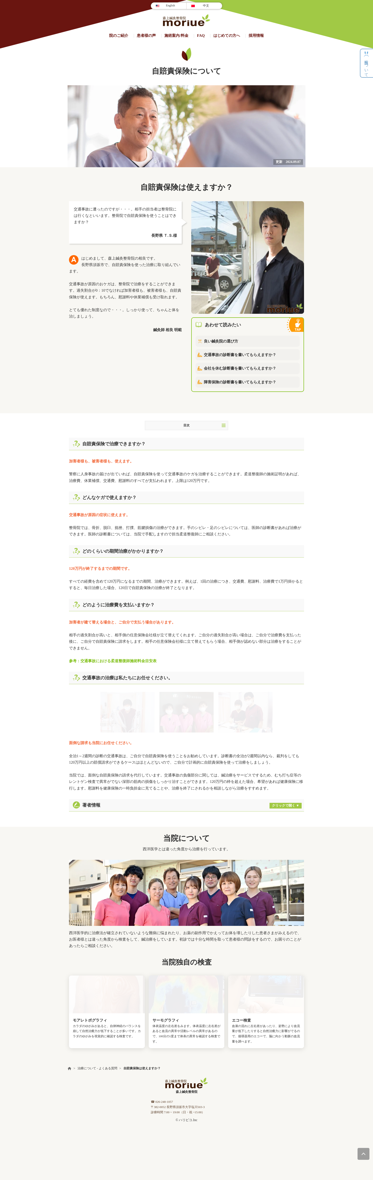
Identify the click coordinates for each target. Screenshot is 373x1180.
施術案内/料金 (176, 35)
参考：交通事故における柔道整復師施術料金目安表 (113, 661)
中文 (206, 5)
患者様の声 (146, 35)
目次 (204, 425)
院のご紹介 (118, 35)
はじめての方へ (226, 35)
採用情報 (256, 35)
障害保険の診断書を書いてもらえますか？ (240, 382)
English (170, 5)
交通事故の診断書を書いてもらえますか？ (240, 355)
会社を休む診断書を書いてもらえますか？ (240, 368)
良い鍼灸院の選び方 (221, 341)
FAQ (201, 35)
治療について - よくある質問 (97, 1068)
